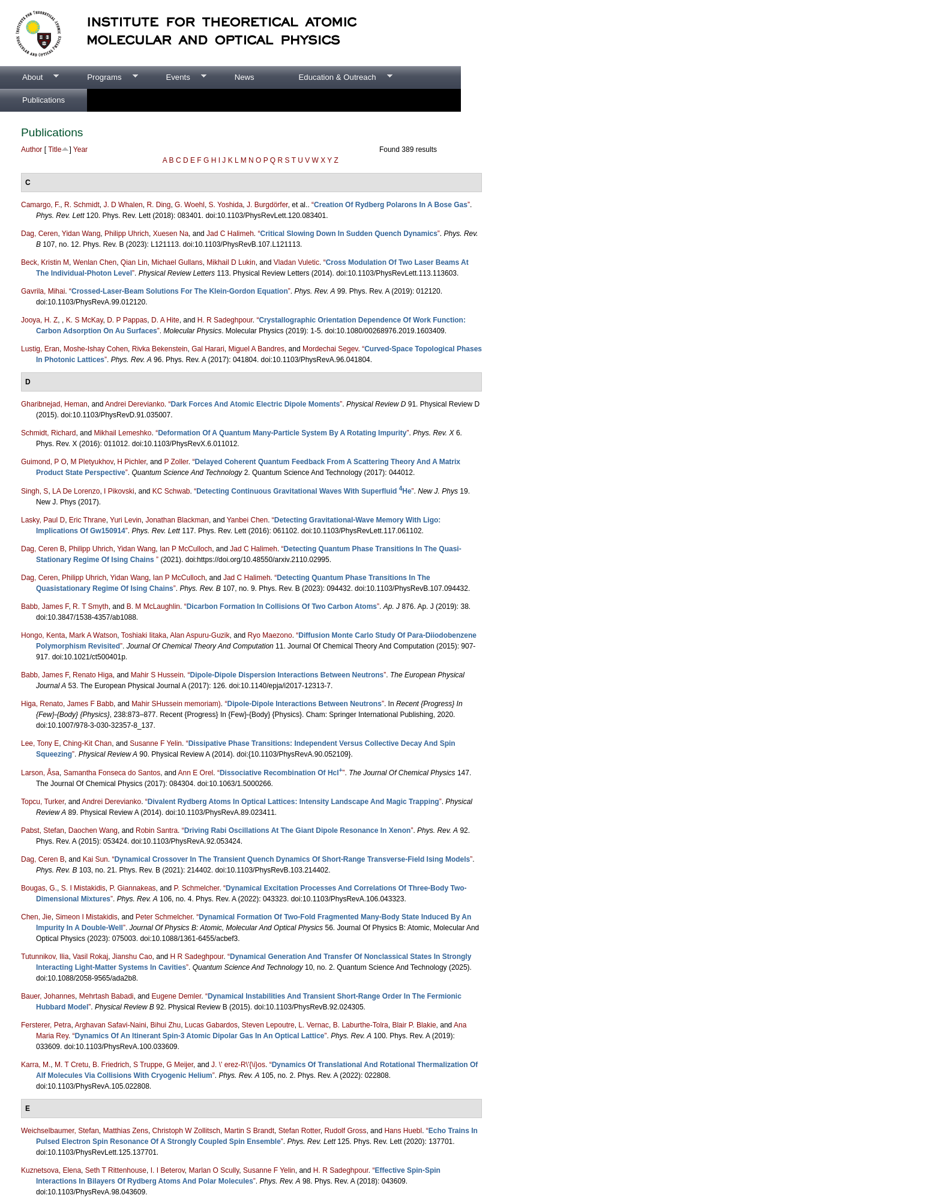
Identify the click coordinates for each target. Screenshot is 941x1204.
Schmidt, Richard (48, 433)
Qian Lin (134, 262)
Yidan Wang (81, 233)
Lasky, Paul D (43, 520)
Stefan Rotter (299, 1131)
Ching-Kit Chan (87, 743)
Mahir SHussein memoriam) (176, 704)
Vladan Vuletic (296, 262)
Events (174, 77)
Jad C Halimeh (230, 233)
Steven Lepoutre (268, 1025)
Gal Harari (207, 349)
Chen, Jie (36, 917)
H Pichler (131, 462)
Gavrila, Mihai (43, 291)
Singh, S (34, 491)
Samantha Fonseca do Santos (112, 773)
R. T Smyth (91, 606)
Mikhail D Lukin (230, 262)
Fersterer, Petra (46, 1025)
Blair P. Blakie (414, 1025)
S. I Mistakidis (83, 888)
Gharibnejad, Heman (54, 404)
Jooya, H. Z (39, 320)
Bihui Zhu (165, 1025)
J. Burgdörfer (267, 205)
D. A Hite (165, 320)
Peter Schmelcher (164, 917)
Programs (101, 77)
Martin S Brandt (249, 1131)
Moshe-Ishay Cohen (96, 349)
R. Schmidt (82, 205)
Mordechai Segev (330, 349)
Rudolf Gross (345, 1131)
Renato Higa (93, 675)
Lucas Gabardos (211, 1025)
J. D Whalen (122, 205)
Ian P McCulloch (186, 549)
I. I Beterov (168, 1170)
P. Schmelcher (197, 888)
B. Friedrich (110, 1064)
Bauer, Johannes (48, 996)
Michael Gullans (176, 262)
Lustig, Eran (40, 349)
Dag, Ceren (39, 233)
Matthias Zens (125, 1131)
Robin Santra (157, 830)
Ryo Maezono (270, 635)
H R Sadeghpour (197, 956)
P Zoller (176, 462)
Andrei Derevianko (134, 404)
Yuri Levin (126, 520)
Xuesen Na (170, 233)
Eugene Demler (177, 996)
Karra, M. (35, 1064)
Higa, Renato (42, 704)
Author (31, 149)
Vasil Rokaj (90, 956)
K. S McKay (84, 320)
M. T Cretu (71, 1064)
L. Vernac (313, 1025)
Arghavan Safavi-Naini (110, 1025)
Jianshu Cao (132, 956)
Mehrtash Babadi (106, 996)
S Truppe (148, 1064)
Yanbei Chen (247, 520)
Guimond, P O (44, 462)
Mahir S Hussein (157, 675)
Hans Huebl (403, 1131)
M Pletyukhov (92, 462)
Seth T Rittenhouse (115, 1170)
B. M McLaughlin (153, 606)
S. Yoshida (226, 205)
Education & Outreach (334, 77)
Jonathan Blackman (176, 520)
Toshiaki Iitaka (143, 635)
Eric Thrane (87, 520)
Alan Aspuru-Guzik (199, 635)
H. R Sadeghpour (225, 320)
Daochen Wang (93, 830)
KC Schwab (171, 491)
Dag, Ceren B (43, 549)
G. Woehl (190, 205)
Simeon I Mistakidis (86, 917)
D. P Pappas (127, 320)
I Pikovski (119, 491)
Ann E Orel (196, 773)
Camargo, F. (40, 205)
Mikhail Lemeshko (122, 433)
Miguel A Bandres (256, 349)
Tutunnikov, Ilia (44, 956)
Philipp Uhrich (126, 233)
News (244, 77)
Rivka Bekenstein (160, 349)
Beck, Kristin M (45, 262)
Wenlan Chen (95, 262)
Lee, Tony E (40, 743)
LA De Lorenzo (76, 491)
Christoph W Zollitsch (186, 1131)
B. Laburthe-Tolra (360, 1025)
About (29, 77)
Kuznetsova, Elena (51, 1170)
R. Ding (158, 205)
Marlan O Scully (214, 1170)
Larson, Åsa (40, 773)
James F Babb (90, 704)
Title (54, 149)
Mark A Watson (93, 635)
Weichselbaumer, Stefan (60, 1131)
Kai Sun (95, 859)
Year (80, 149)
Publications (43, 99)
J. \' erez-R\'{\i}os (238, 1064)
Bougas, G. (39, 888)
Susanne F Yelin (156, 743)
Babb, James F (44, 606)
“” (390, 205)
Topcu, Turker (42, 801)
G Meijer (179, 1064)
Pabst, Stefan (42, 830)
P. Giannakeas (132, 888)
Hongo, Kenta (43, 635)
